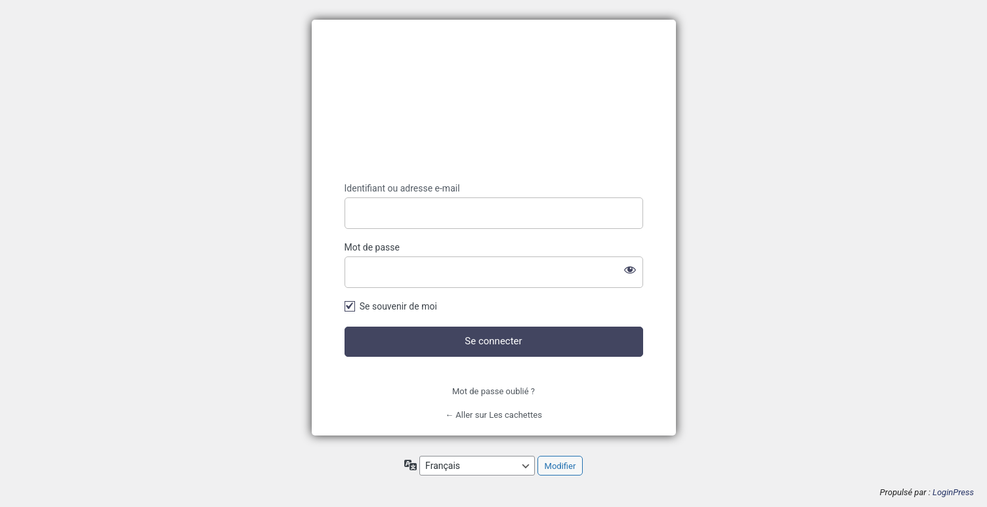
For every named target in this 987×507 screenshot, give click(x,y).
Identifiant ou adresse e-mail (402, 188)
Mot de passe (372, 247)
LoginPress (953, 492)
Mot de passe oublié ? (493, 391)
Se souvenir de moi (398, 306)
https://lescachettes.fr (493, 101)
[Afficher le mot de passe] (630, 269)
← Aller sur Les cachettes (493, 415)
